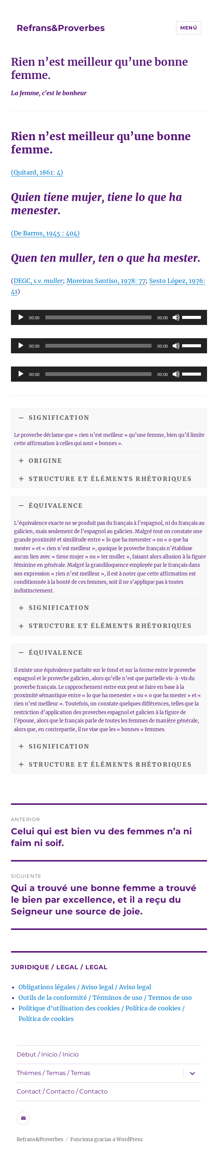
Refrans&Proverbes (61, 28)
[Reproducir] (21, 317)
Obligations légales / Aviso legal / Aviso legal (85, 987)
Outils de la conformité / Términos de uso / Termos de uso (105, 997)
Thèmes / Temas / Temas (53, 1073)
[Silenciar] (176, 317)
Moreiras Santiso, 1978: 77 (105, 281)
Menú (188, 28)
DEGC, (38, 281)
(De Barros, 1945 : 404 (44, 233)
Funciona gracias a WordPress (106, 1139)
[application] (109, 317)
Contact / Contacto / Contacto (62, 1091)
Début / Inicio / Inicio (48, 1054)
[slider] (98, 317)
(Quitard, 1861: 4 (35, 172)
